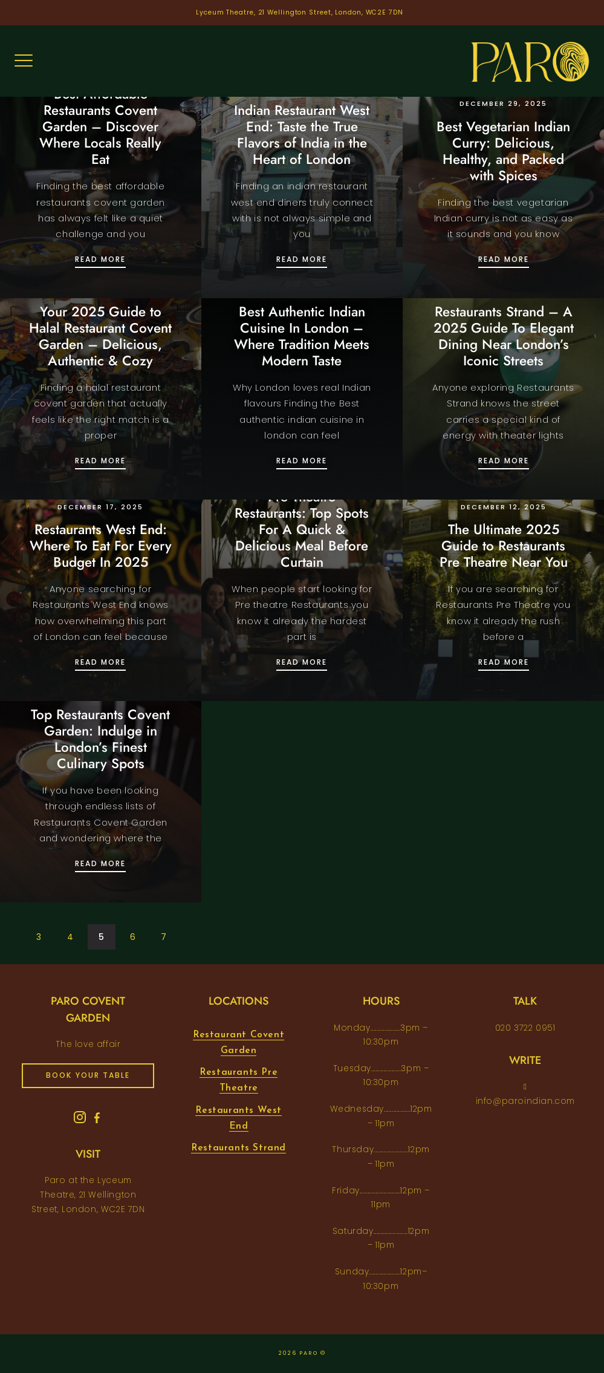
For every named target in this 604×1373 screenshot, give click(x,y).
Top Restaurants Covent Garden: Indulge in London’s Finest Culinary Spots (100, 739)
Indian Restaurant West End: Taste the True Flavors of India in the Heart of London (301, 134)
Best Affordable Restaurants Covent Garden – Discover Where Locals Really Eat (100, 126)
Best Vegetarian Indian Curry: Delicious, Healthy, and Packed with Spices (503, 151)
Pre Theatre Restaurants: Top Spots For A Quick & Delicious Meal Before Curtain (302, 529)
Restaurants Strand (238, 1148)
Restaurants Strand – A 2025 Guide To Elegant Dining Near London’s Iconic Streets (504, 336)
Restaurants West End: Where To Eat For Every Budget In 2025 (101, 546)
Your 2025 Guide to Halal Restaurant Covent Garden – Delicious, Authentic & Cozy (100, 336)
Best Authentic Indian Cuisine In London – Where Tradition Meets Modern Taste (301, 336)
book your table (88, 1075)
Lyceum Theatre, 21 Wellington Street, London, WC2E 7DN (299, 12)
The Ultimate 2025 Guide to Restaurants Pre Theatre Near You (504, 546)
